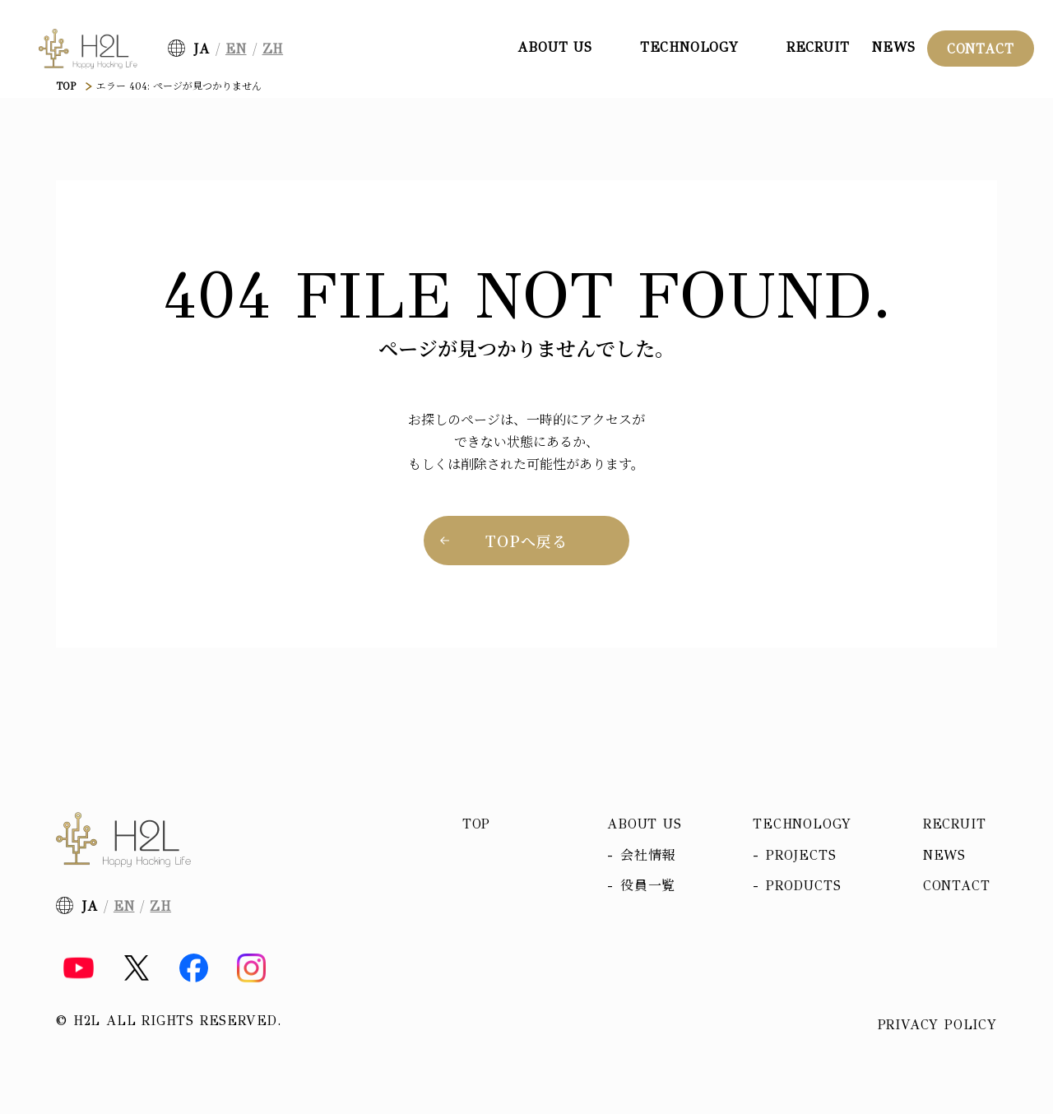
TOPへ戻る (526, 540)
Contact (980, 49)
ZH (273, 49)
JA (201, 49)
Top (476, 824)
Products (803, 886)
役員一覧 (647, 886)
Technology (802, 824)
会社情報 (647, 855)
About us (644, 824)
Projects (801, 855)
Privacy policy (937, 1025)
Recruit (818, 47)
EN (236, 49)
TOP (66, 86)
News (893, 47)
